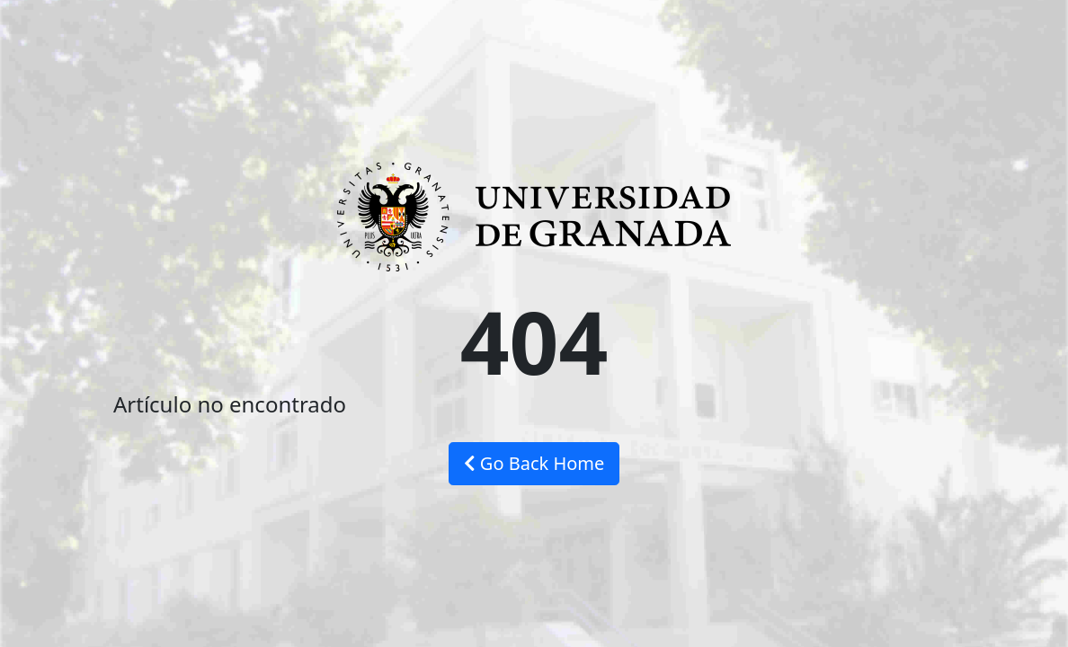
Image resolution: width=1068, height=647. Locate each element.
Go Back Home (534, 463)
